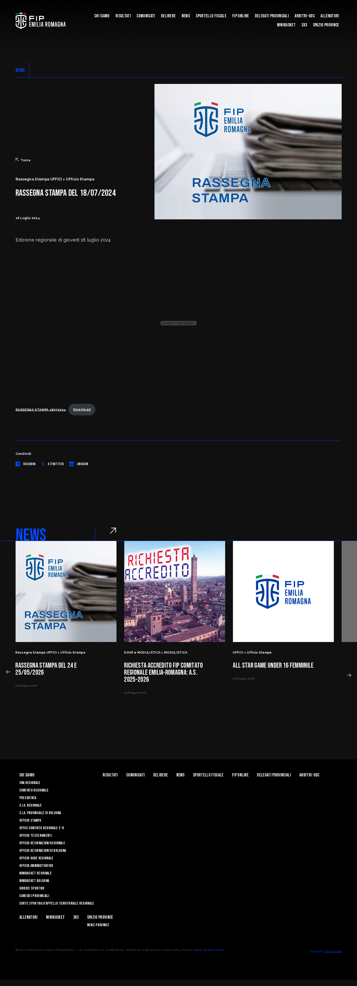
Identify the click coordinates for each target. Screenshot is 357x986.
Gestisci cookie (214, 950)
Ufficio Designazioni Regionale (42, 843)
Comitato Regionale (34, 790)
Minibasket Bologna (34, 880)
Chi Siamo (102, 16)
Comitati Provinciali (34, 896)
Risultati (123, 16)
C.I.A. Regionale (30, 805)
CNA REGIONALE (30, 782)
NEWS (20, 70)
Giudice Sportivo (32, 888)
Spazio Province (326, 25)
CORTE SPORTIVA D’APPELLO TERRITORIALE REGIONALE (56, 903)
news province (98, 925)
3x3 (304, 25)
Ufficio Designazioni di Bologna (42, 850)
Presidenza (27, 798)
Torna (23, 160)
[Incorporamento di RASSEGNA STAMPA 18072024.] (179, 323)
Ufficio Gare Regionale (36, 858)
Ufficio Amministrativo (36, 865)
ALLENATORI (330, 16)
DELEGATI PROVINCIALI (272, 16)
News (186, 16)
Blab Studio (333, 951)
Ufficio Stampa (30, 820)
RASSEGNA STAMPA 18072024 (41, 409)
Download (82, 409)
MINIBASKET (286, 25)
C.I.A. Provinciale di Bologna (40, 813)
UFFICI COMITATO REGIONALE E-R (41, 828)
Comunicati (146, 16)
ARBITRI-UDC (305, 16)
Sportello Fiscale (211, 16)
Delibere (168, 16)
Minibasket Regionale (35, 873)
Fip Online (240, 16)
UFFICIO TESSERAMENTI (35, 835)
